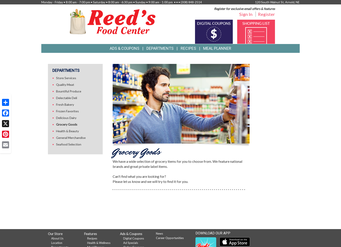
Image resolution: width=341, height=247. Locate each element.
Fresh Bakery (65, 104)
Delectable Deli (66, 98)
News (159, 233)
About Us (57, 238)
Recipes (188, 48)
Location (56, 243)
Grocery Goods (66, 124)
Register (266, 14)
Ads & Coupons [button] (124, 48)
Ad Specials (130, 243)
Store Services (66, 78)
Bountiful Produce (68, 91)
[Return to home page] (113, 21)
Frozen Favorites (67, 111)
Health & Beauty (67, 131)
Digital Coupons (133, 238)
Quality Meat (65, 84)
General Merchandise (71, 138)
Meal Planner (217, 48)
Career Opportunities (170, 238)
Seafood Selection (68, 144)
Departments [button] (160, 48)
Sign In (245, 14)
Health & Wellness (98, 243)
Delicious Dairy (66, 118)
